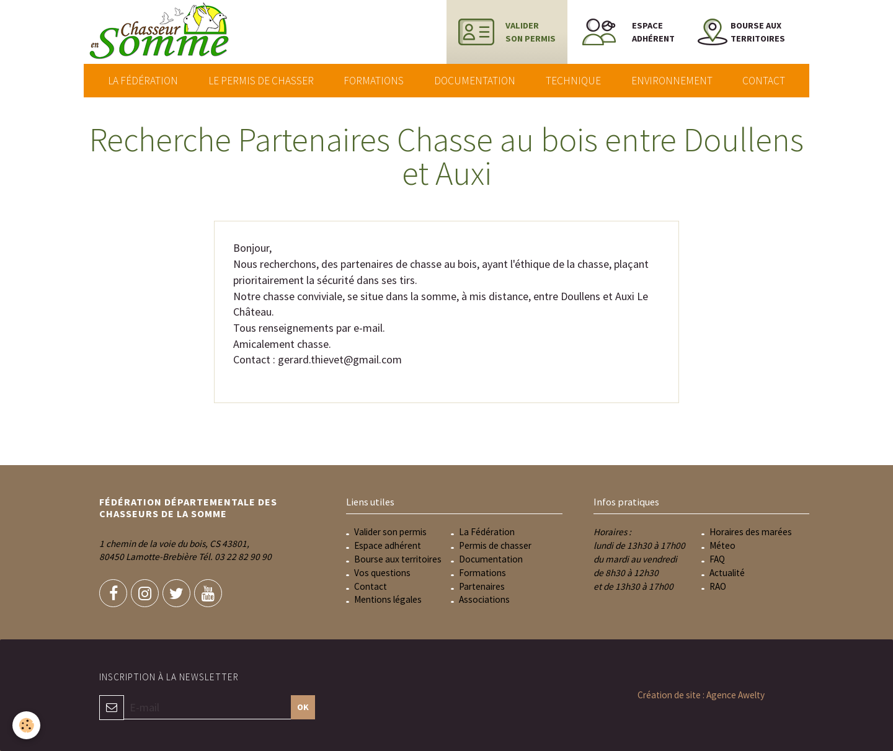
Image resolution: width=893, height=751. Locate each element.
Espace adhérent (387, 545)
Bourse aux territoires (398, 559)
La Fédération (143, 80)
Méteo (722, 545)
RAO (717, 586)
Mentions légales (388, 599)
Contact (763, 80)
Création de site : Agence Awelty (701, 695)
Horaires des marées (750, 532)
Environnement (672, 80)
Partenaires (482, 586)
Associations (484, 599)
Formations (374, 80)
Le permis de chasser (261, 80)
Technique (573, 80)
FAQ (717, 559)
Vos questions (382, 573)
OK (303, 707)
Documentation (474, 80)
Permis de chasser (495, 545)
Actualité (727, 573)
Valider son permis (390, 532)
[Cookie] (26, 725)
